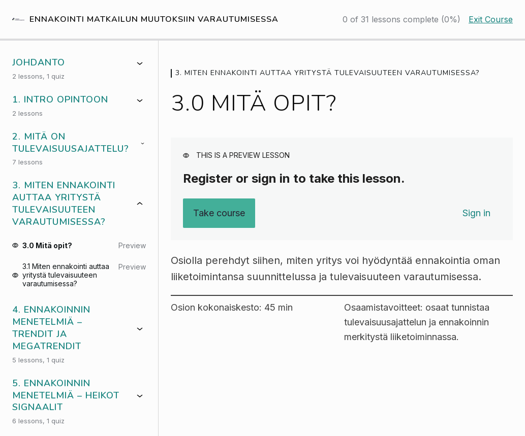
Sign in (476, 213)
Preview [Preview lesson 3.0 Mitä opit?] (132, 245)
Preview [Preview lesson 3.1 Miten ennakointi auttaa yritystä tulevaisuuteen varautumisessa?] (132, 266)
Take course (219, 213)
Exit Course (491, 19)
